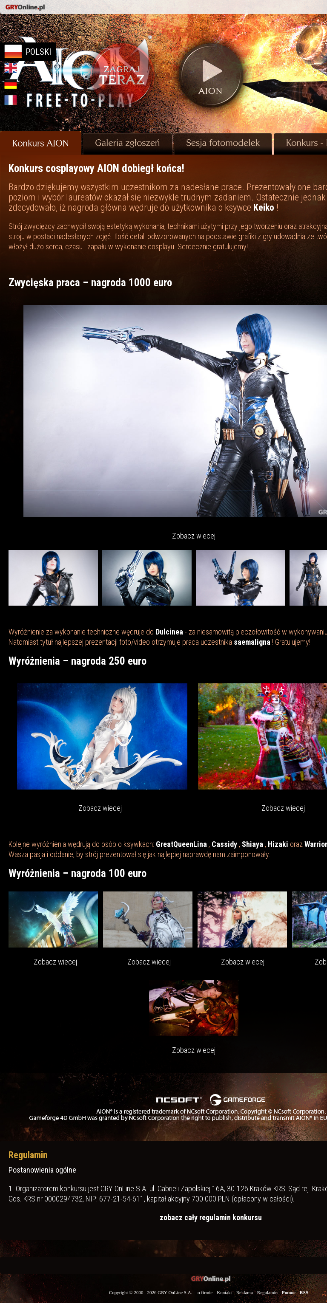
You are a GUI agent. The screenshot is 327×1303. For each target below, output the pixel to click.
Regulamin (267, 1292)
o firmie (205, 1292)
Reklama (244, 1292)
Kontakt (224, 1292)
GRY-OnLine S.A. (175, 1292)
